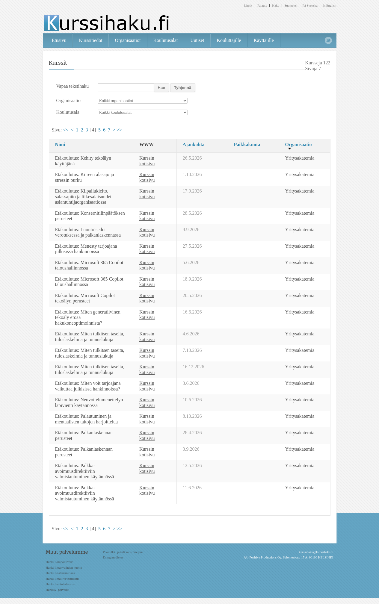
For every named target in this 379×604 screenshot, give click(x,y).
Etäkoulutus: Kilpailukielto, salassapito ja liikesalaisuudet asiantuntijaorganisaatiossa (83, 196)
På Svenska (310, 5)
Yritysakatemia (300, 158)
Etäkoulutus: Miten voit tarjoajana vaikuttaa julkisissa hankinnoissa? (88, 386)
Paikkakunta (247, 144)
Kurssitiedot (90, 40)
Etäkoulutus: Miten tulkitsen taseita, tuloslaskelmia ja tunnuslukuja (89, 336)
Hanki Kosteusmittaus (60, 573)
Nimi (60, 144)
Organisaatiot (128, 40)
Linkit (248, 5)
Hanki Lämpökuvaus (59, 562)
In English (329, 5)
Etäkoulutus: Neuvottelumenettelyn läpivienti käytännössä (89, 402)
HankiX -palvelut (57, 589)
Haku (275, 5)
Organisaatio (298, 144)
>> (119, 129)
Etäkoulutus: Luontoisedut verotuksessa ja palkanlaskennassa (88, 232)
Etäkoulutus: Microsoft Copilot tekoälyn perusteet (85, 298)
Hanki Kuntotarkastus (60, 584)
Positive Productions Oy (265, 557)
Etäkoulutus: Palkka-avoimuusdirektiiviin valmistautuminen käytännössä (84, 471)
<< (65, 129)
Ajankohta (194, 144)
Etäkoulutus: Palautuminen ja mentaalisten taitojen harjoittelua (86, 419)
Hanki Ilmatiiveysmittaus (62, 578)
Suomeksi (290, 5)
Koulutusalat (165, 40)
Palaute (262, 5)
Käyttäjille (263, 40)
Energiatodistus (113, 557)
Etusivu (59, 40)
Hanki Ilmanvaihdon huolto (64, 567)
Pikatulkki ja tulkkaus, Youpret (123, 552)
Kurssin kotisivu (147, 160)
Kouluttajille (229, 40)
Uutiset (197, 40)
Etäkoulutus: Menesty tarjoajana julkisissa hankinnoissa (86, 248)
